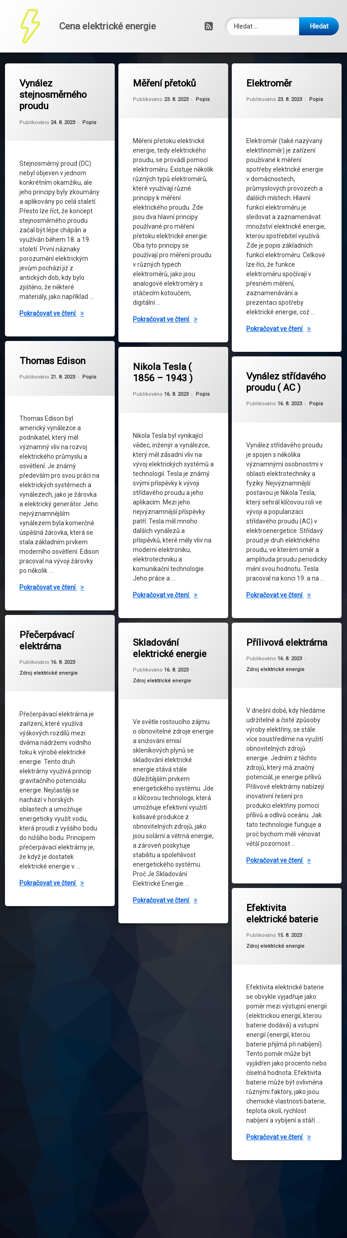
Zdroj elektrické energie (54, 664)
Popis (90, 120)
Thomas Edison (55, 351)
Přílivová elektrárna (283, 636)
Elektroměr (270, 84)
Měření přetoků (166, 84)
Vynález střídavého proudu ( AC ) (283, 369)
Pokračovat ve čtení (61, 314)
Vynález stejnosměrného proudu (54, 96)
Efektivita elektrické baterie (282, 904)
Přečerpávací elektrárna (53, 623)
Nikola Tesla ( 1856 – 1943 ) (167, 360)
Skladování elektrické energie (169, 638)
